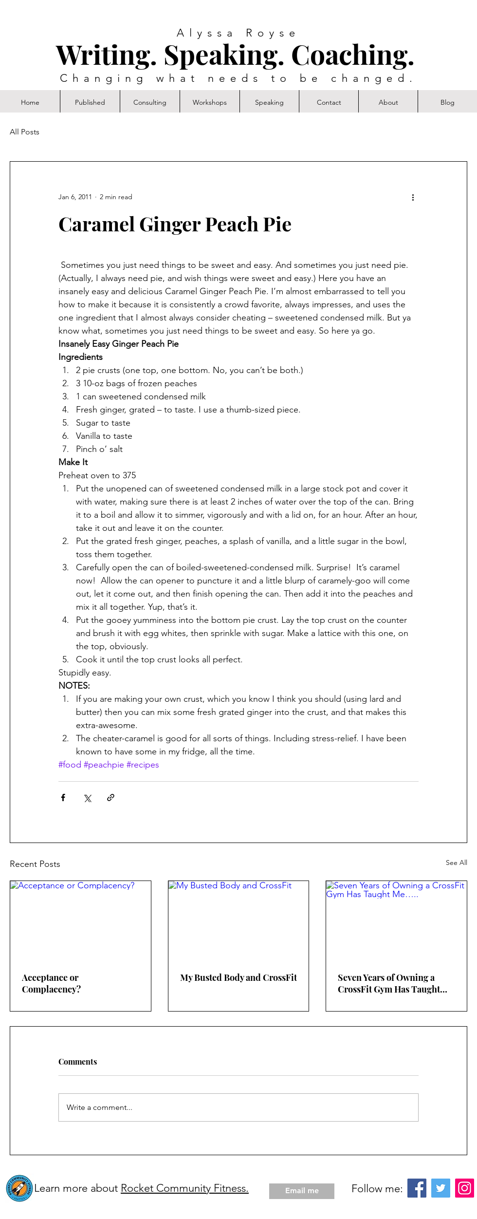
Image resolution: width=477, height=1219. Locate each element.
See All (456, 862)
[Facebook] (416, 1188)
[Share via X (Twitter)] (87, 797)
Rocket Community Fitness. (185, 1188)
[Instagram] (464, 1188)
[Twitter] (440, 1188)
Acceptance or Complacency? (51, 983)
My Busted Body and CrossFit (238, 977)
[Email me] (301, 1191)
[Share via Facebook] (63, 797)
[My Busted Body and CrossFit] (238, 920)
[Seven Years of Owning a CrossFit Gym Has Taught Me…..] (396, 920)
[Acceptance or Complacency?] (80, 920)
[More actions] (413, 197)
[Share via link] (110, 797)
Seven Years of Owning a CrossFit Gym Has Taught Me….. (389, 983)
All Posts (24, 131)
